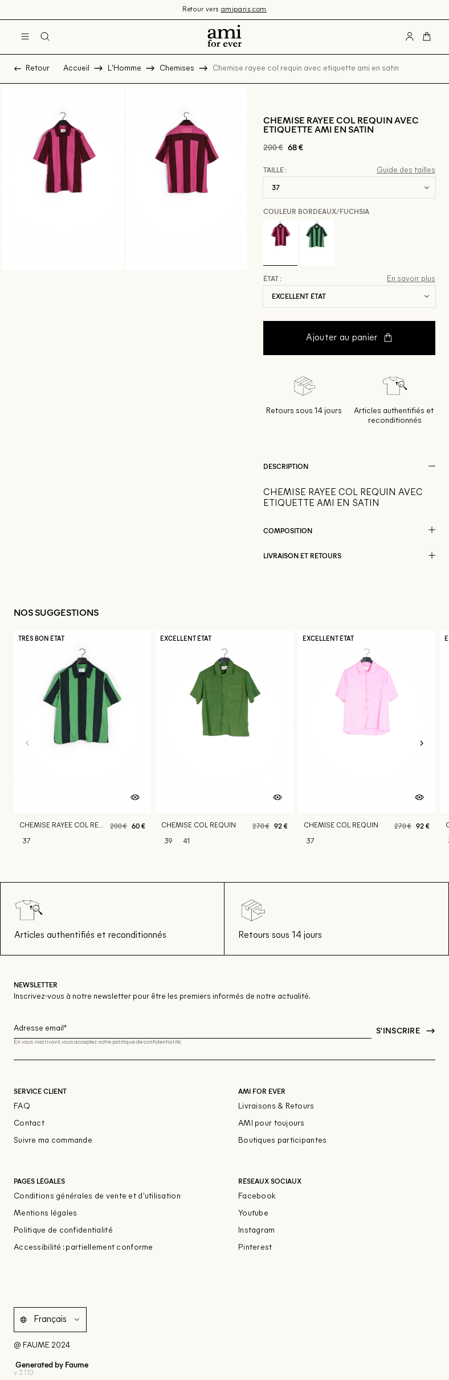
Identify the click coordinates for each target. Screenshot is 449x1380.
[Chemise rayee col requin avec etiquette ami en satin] (82, 743)
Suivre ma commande (53, 1140)
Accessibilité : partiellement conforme (83, 1247)
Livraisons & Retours (276, 1106)
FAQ (22, 1106)
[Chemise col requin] (224, 743)
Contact (29, 1123)
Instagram (256, 1230)
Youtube (253, 1213)
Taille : (275, 170)
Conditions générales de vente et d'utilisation (97, 1196)
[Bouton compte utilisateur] (409, 37)
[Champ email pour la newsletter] (193, 1026)
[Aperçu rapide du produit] (135, 797)
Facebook (257, 1196)
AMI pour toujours (271, 1123)
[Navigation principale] (25, 37)
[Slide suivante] (421, 743)
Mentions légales (45, 1213)
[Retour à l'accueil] (224, 37)
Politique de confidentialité (63, 1230)
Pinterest (255, 1247)
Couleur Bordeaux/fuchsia (316, 211)
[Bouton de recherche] (45, 37)
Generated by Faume (51, 1363)
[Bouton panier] (426, 37)
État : (272, 279)
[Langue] (59, 1319)
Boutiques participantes (282, 1140)
